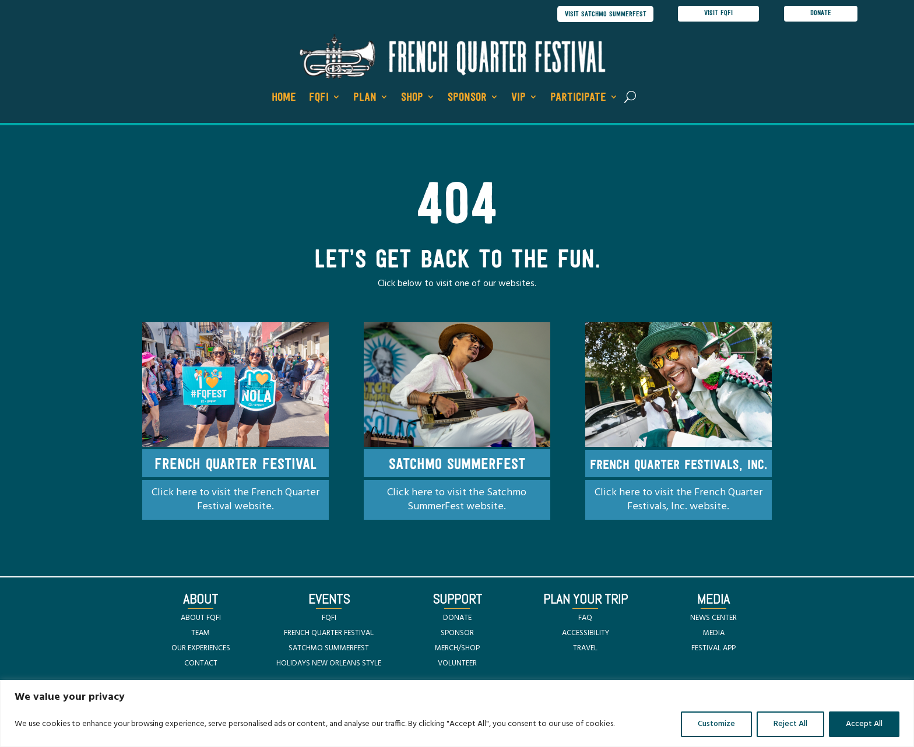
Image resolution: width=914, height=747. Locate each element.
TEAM (200, 634)
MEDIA (714, 634)
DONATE (457, 618)
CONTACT (200, 664)
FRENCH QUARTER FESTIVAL (329, 634)
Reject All (790, 724)
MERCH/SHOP (457, 649)
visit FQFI (718, 14)
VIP (518, 98)
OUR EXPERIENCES (200, 649)
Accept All (864, 724)
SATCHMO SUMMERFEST (329, 649)
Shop (412, 98)
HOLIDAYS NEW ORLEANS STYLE (328, 664)
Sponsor (467, 98)
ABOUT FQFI (201, 618)
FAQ (585, 618)
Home (284, 98)
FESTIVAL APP (713, 649)
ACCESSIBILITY (585, 634)
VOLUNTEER (457, 664)
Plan (365, 98)
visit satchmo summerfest (603, 14)
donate (820, 14)
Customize (716, 724)
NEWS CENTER (713, 618)
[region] (457, 713)
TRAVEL (585, 649)
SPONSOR (457, 634)
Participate (578, 98)
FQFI (319, 98)
